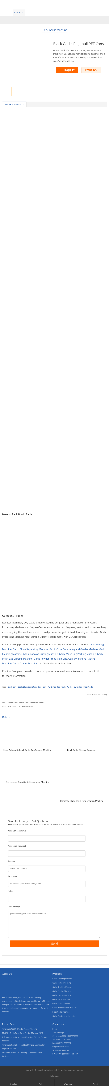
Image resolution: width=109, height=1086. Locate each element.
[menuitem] (98, 12)
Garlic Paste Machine (61, 999)
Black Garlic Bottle (15, 687)
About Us (44, 12)
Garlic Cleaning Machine (62, 978)
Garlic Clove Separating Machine (30, 649)
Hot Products (77, 1070)
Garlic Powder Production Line (50, 658)
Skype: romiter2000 (60, 1046)
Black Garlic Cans (30, 687)
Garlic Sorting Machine (61, 983)
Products (18, 12)
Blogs (85, 12)
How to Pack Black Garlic (83, 687)
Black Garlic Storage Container (20, 706)
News (57, 12)
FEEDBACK (91, 70)
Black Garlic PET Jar (64, 687)
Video (32, 12)
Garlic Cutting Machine (61, 995)
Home (6, 12)
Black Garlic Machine (54, 30)
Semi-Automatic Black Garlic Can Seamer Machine (27, 750)
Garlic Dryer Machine (61, 1003)
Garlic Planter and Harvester (64, 1016)
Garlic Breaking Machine (62, 987)
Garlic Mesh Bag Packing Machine (77, 654)
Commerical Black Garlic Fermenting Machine (27, 702)
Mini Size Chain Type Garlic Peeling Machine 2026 (22, 1033)
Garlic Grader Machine (25, 663)
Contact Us (71, 12)
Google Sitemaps (65, 1070)
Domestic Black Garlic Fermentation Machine (81, 801)
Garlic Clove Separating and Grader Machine (74, 649)
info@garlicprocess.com (68, 1054)
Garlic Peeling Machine (61, 991)
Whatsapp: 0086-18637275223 (64, 1050)
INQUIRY (69, 70)
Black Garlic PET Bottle (47, 687)
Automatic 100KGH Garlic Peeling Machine (19, 1029)
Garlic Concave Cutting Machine (40, 654)
